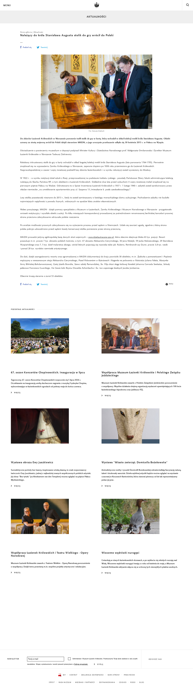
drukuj (169, 310)
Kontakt (72, 675)
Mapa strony (114, 675)
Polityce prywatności (92, 664)
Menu (7, 5)
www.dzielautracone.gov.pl (107, 256)
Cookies (125, 682)
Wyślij (112, 665)
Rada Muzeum (63, 682)
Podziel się (26, 48)
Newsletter (13, 659)
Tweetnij (42, 48)
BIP (60, 675)
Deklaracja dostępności (92, 675)
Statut (49, 682)
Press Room (131, 675)
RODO (135, 682)
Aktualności (96, 16)
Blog (144, 682)
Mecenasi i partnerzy (85, 682)
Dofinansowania (108, 682)
